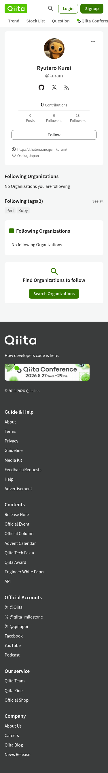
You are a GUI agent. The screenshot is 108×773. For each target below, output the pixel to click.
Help (9, 479)
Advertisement (18, 488)
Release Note (17, 514)
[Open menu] (93, 41)
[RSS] (66, 87)
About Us (13, 726)
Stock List (35, 21)
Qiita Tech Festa (19, 553)
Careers (12, 735)
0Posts (30, 118)
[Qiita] (16, 8)
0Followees (54, 118)
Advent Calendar (20, 543)
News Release (17, 754)
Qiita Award (15, 562)
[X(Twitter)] (54, 87)
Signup (92, 8)
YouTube (13, 645)
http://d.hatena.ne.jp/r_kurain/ (42, 149)
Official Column (19, 533)
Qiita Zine (14, 690)
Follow (54, 135)
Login (68, 8)
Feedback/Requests (23, 469)
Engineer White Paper (25, 571)
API (8, 581)
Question (61, 21)
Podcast (12, 655)
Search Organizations (54, 293)
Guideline (14, 450)
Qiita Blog (14, 745)
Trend (13, 21)
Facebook (14, 636)
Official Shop (17, 700)
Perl (10, 210)
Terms (10, 431)
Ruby (23, 210)
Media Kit (13, 460)
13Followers (78, 118)
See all (97, 201)
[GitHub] (41, 87)
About (10, 422)
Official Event (17, 524)
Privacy (11, 441)
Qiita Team (15, 681)
